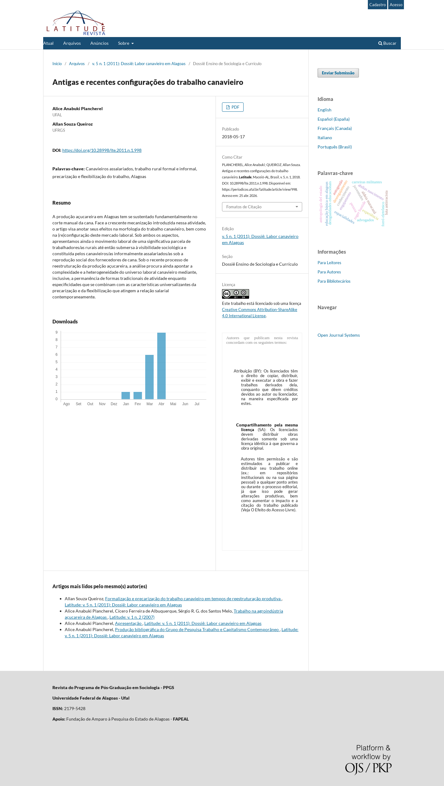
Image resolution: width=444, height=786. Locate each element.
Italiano (325, 137)
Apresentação (128, 623)
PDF (235, 107)
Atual (48, 43)
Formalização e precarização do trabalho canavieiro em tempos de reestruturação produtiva (193, 598)
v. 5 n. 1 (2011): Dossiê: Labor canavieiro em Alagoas (139, 63)
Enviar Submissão (338, 72)
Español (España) (334, 119)
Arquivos (72, 43)
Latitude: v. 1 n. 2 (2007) (131, 617)
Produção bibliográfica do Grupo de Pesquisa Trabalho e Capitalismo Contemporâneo (197, 629)
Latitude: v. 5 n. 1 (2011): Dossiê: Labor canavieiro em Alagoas (123, 604)
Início (57, 63)
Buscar (387, 43)
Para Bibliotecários (334, 281)
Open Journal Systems (339, 335)
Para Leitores (329, 262)
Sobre (124, 43)
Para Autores (329, 271)
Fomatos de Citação (243, 206)
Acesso (396, 4)
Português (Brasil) (335, 146)
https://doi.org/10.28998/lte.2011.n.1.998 (102, 150)
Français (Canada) (335, 128)
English (324, 109)
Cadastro (377, 4)
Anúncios (99, 43)
